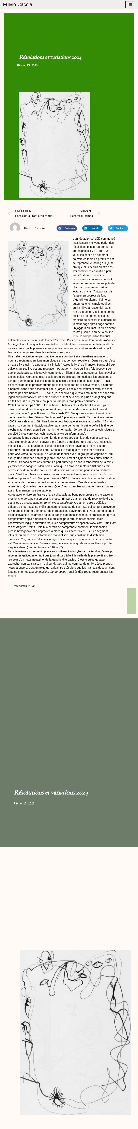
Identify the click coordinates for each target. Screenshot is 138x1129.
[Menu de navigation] (130, 4)
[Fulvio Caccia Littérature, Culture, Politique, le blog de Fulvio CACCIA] (17, 4)
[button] (67, 228)
